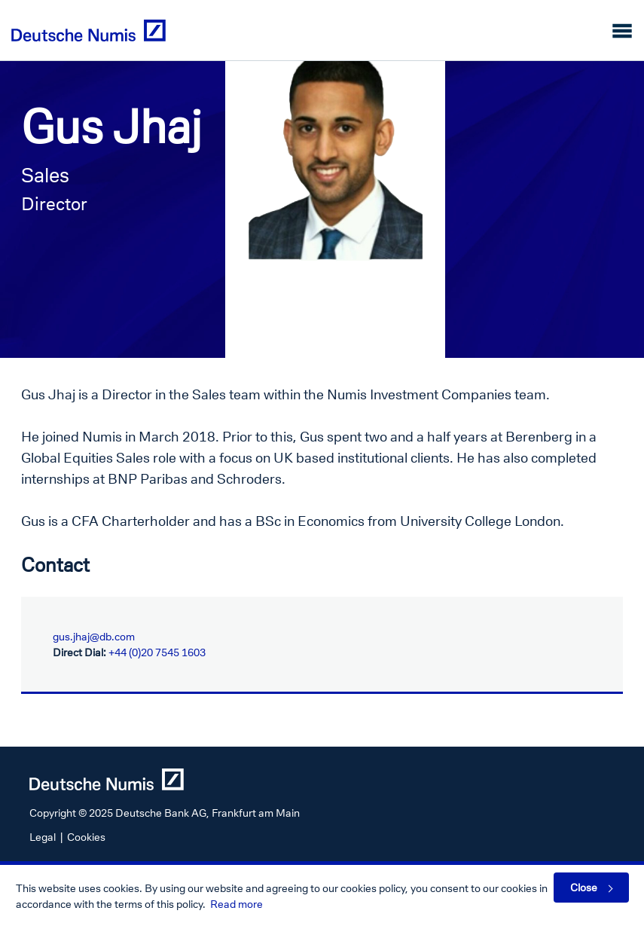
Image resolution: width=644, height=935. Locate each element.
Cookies (86, 837)
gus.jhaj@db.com (94, 636)
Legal (42, 837)
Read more (236, 904)
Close (583, 887)
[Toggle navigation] (622, 30)
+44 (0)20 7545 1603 (157, 652)
